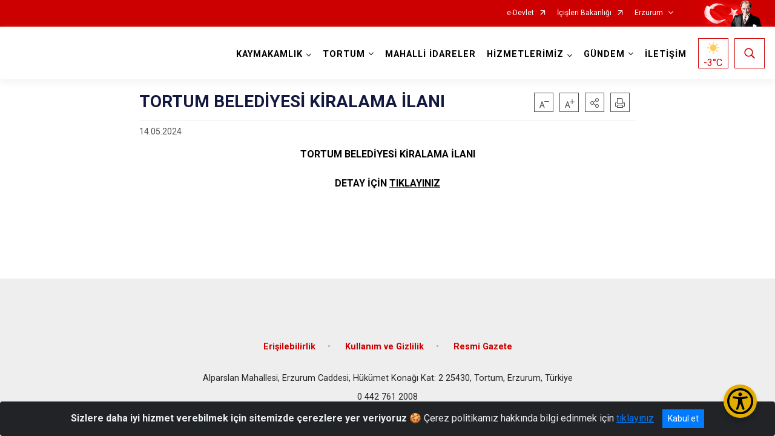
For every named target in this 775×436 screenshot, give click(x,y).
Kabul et (683, 418)
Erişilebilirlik (289, 347)
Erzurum (649, 13)
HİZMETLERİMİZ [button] (525, 54)
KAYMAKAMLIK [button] (269, 54)
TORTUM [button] (344, 54)
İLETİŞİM (666, 54)
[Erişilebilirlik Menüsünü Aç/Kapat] (740, 401)
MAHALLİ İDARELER (430, 54)
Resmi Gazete (482, 347)
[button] (594, 102)
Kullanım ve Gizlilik (384, 347)
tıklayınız (635, 418)
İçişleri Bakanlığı (584, 13)
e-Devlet (520, 13)
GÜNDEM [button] (604, 54)
